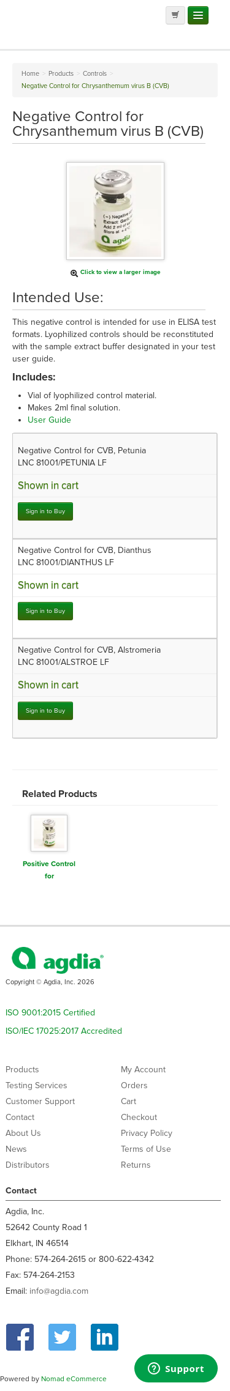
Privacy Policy (146, 1133)
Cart (128, 1101)
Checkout (139, 1117)
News (16, 1149)
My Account (143, 1069)
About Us (23, 1133)
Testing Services (36, 1085)
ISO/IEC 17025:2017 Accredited (64, 1031)
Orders (134, 1085)
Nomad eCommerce (74, 1378)
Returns (136, 1165)
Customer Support (40, 1101)
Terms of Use (146, 1149)
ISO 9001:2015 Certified (50, 1012)
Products (22, 1069)
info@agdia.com (58, 1291)
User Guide (49, 420)
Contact (20, 1117)
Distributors (28, 1165)
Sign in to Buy (45, 511)
